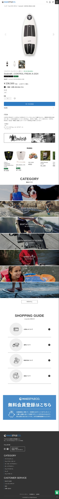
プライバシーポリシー (24, 494)
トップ (5, 6)
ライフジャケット (9, 459)
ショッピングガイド (9, 483)
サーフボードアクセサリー (11, 464)
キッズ (6, 471)
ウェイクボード (8, 474)
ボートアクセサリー (9, 466)
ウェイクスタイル (9, 469)
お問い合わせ (8, 488)
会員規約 (37, 494)
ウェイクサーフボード (12, 6)
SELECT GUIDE (8, 481)
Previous (5, 34)
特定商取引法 (32, 494)
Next (53, 34)
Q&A (6, 486)
